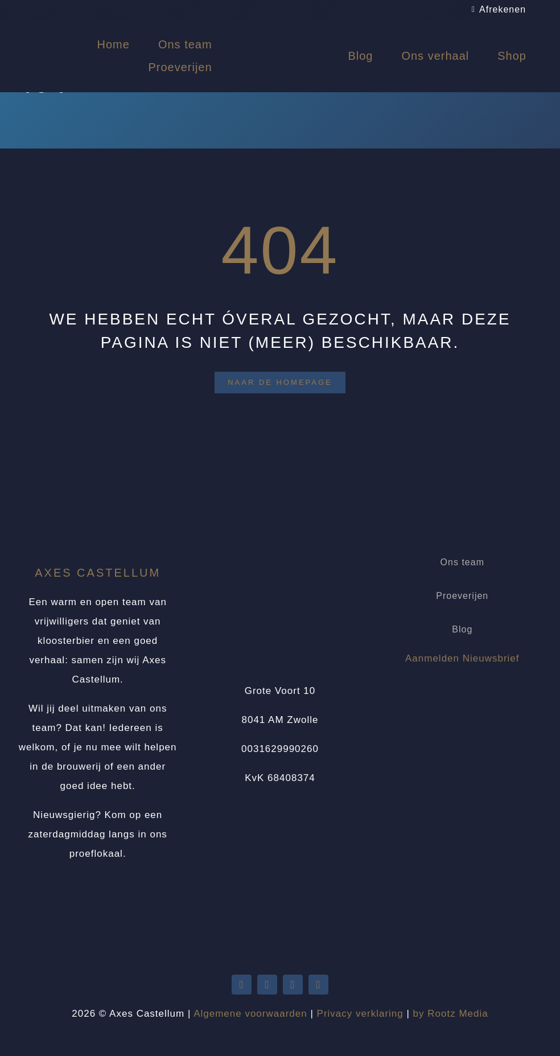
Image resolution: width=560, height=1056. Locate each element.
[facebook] (293, 985)
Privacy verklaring (360, 1013)
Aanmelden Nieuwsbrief (462, 658)
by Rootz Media (450, 1013)
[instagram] (318, 985)
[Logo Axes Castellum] (280, 29)
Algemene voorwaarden (250, 1013)
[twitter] (242, 985)
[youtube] (267, 985)
